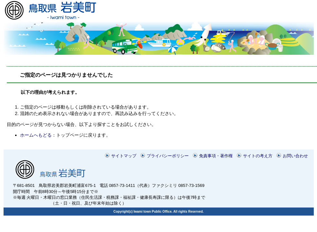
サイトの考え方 (257, 155)
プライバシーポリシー (168, 155)
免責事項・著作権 (216, 155)
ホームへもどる (36, 135)
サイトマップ (123, 155)
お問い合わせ (295, 155)
